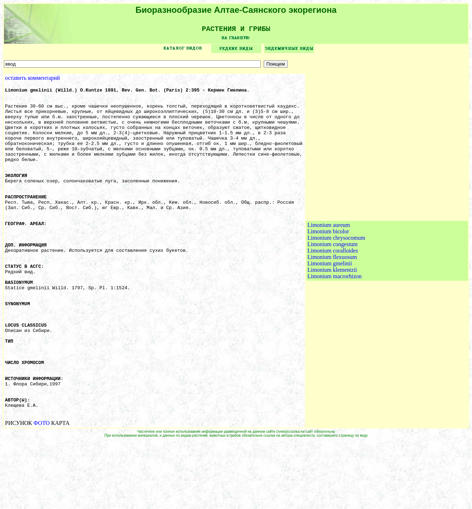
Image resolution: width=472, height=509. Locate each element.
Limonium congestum (332, 279)
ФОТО (41, 491)
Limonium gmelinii (329, 298)
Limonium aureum (328, 260)
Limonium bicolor (328, 266)
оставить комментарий (32, 80)
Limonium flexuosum (332, 292)
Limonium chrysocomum (336, 273)
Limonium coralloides (332, 285)
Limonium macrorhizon (334, 311)
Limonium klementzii (332, 305)
